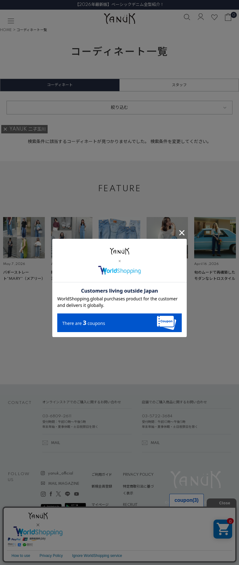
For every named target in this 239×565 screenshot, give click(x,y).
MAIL (55, 443)
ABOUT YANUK (104, 517)
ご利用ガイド (101, 475)
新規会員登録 (101, 487)
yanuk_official (60, 473)
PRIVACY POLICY (138, 475)
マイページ (100, 505)
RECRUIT (130, 505)
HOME (6, 30)
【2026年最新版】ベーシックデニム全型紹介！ (119, 4)
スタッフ (179, 85)
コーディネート (60, 85)
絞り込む (119, 107)
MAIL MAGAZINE (63, 484)
